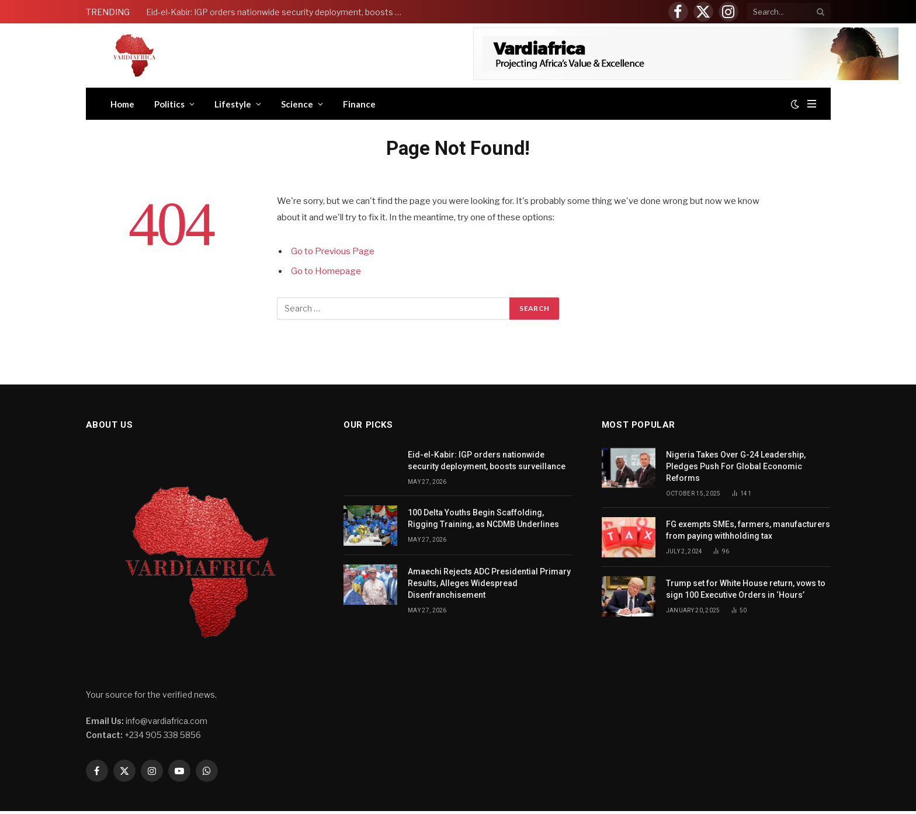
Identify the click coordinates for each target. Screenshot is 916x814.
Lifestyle (232, 104)
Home (122, 104)
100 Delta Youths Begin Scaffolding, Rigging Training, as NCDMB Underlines (483, 518)
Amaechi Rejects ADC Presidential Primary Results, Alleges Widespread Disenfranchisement (489, 583)
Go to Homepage (326, 271)
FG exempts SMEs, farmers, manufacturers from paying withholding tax (748, 530)
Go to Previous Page (332, 251)
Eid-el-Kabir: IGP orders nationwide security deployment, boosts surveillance (277, 12)
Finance (359, 104)
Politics (169, 104)
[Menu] (811, 104)
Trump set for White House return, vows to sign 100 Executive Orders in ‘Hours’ (745, 589)
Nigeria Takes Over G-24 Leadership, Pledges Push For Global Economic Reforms (736, 466)
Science (297, 104)
